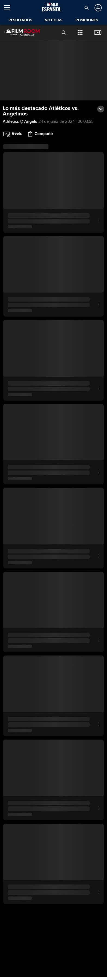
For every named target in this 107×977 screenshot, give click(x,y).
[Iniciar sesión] (97, 8)
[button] (86, 7)
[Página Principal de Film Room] (17, 32)
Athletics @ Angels (20, 121)
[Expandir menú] (9, 7)
